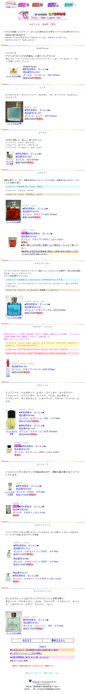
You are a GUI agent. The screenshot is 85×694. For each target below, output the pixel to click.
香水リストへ (58, 640)
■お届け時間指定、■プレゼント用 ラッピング (29, 657)
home (42, 646)
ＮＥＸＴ (27, 640)
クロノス (34, 682)
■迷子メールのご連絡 (19, 660)
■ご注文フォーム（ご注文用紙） (26, 653)
